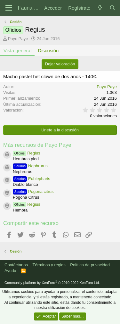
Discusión (48, 50)
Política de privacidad (90, 264)
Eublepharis (31, 178)
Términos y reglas (49, 264)
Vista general (17, 50)
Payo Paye (18, 38)
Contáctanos (16, 264)
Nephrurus (30, 165)
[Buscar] (112, 8)
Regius (26, 153)
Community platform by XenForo (52, 283)
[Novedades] (99, 8)
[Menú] (8, 8)
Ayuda (10, 270)
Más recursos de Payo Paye (37, 145)
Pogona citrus (33, 191)
